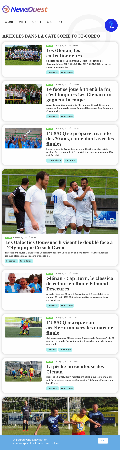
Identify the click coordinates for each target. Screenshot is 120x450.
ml (86, 22)
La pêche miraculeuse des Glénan (75, 369)
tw (97, 22)
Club (50, 22)
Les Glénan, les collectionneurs (64, 53)
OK (103, 441)
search (62, 22)
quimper (52, 349)
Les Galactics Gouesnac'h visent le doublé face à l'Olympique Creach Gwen (59, 244)
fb (92, 22)
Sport (37, 22)
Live (108, 22)
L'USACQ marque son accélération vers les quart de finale (79, 328)
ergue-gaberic (54, 160)
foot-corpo (67, 72)
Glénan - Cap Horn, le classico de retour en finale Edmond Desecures (79, 283)
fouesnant (53, 72)
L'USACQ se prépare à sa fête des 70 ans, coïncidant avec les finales (80, 138)
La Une (8, 22)
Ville (23, 22)
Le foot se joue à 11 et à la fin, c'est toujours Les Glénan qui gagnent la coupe (79, 94)
